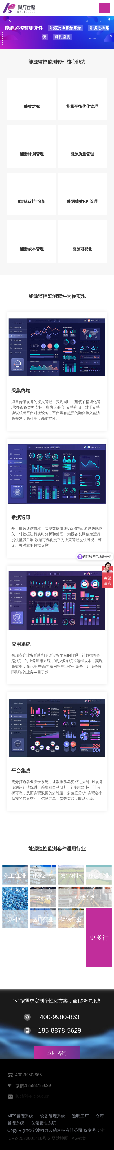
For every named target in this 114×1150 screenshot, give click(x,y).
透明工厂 (80, 1116)
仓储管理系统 (43, 1123)
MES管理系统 (20, 1116)
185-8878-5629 (59, 1030)
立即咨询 (57, 1053)
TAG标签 (77, 1138)
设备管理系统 (52, 1116)
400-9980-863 (59, 1017)
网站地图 (59, 1138)
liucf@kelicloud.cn (32, 1096)
